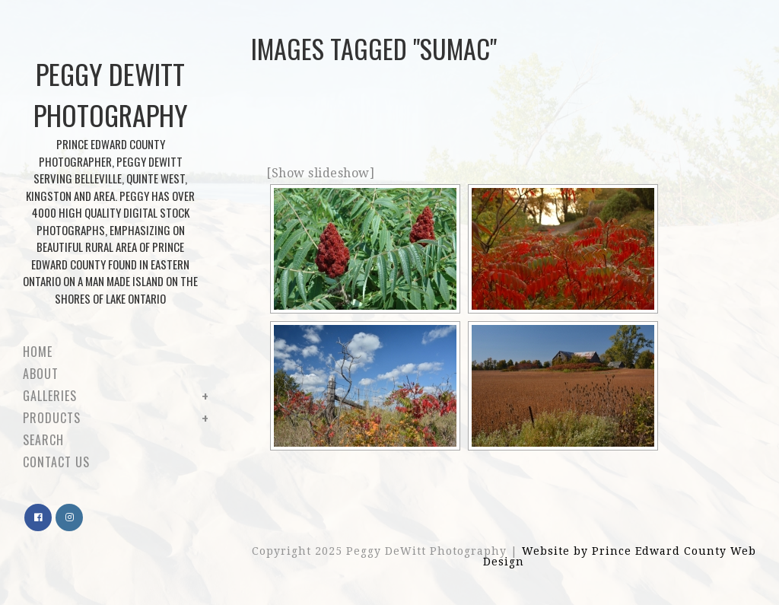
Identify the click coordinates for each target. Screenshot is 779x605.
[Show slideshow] (320, 173)
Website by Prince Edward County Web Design (619, 556)
